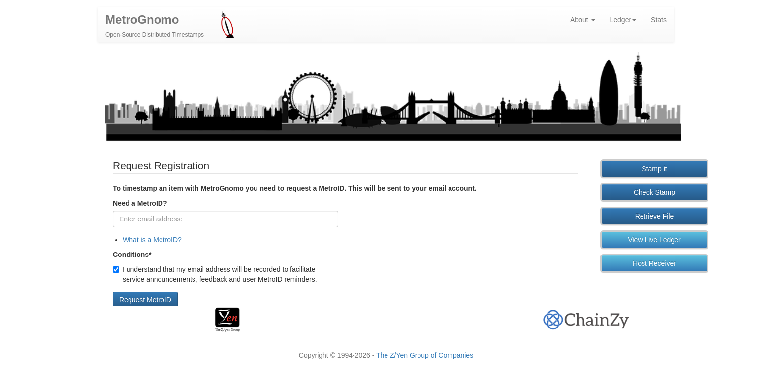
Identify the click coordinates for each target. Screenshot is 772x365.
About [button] (582, 22)
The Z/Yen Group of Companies (424, 355)
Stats (659, 22)
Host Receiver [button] (654, 266)
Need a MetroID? (140, 206)
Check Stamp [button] (654, 195)
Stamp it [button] (654, 171)
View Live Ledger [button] (654, 242)
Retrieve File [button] (654, 218)
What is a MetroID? (152, 242)
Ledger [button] (623, 22)
